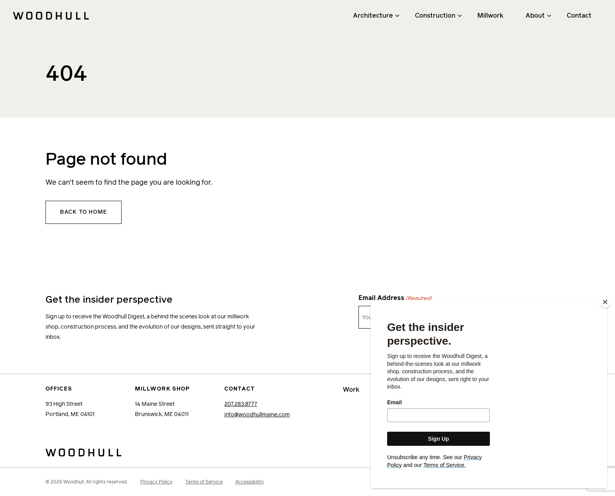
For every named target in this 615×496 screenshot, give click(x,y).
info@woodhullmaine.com (257, 414)
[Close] (605, 312)
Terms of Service (204, 481)
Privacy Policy (156, 481)
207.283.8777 (240, 404)
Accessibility (249, 481)
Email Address (395, 299)
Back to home (83, 212)
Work (351, 390)
